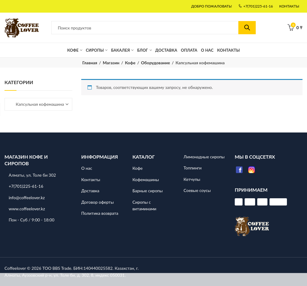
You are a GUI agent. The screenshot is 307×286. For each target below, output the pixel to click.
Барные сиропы (148, 190)
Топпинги (192, 167)
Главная (89, 62)
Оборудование (155, 62)
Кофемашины (146, 179)
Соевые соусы (197, 190)
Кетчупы (191, 179)
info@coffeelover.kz (27, 197)
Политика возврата (99, 213)
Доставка (90, 190)
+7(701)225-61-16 (26, 186)
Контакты (90, 179)
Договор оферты (97, 201)
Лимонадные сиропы (204, 156)
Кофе (130, 62)
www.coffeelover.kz (27, 208)
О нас (86, 168)
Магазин (111, 62)
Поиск (247, 27)
